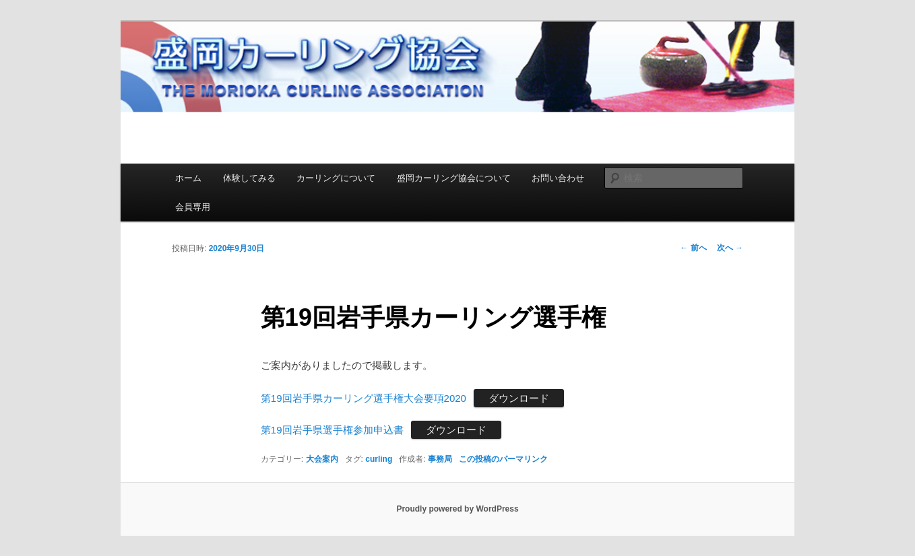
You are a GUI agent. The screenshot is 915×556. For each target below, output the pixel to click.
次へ (730, 247)
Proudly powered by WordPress (457, 509)
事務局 (440, 459)
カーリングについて (335, 178)
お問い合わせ (558, 178)
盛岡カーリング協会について (454, 178)
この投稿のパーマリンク (503, 459)
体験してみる (249, 178)
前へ (693, 247)
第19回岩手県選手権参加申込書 (332, 430)
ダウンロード (518, 398)
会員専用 (192, 207)
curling (378, 459)
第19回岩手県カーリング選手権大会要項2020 (363, 398)
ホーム (188, 178)
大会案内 (322, 459)
